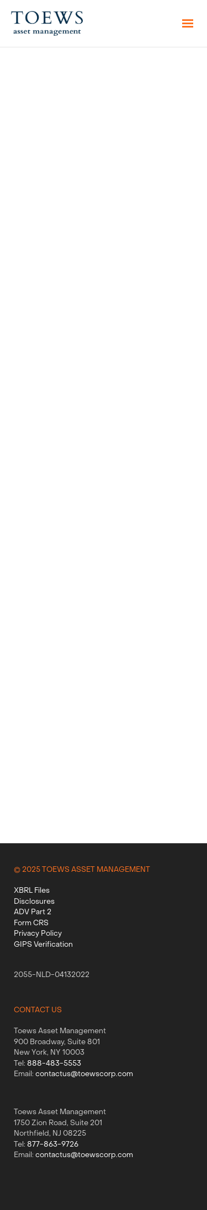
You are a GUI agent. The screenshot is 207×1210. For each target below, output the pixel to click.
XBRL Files (32, 890)
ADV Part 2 (32, 912)
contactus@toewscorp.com (84, 1074)
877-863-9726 (52, 1144)
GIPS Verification (43, 944)
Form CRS (31, 923)
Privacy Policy (38, 933)
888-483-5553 (54, 1063)
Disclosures (34, 901)
